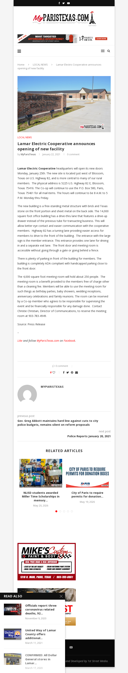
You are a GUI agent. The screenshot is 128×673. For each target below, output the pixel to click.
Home (20, 64)
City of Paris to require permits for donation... (87, 494)
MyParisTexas (28, 154)
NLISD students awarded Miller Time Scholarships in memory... (40, 496)
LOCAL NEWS (40, 64)
